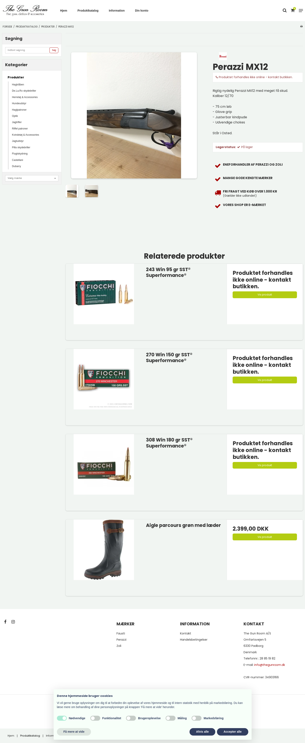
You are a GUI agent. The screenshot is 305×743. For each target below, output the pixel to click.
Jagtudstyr (18, 141)
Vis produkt (265, 294)
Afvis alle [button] (202, 731)
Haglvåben (18, 84)
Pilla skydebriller (21, 147)
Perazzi (121, 640)
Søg (54, 50)
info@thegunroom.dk (269, 665)
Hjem (63, 10)
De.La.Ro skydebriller (24, 90)
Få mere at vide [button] (74, 731)
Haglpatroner (19, 109)
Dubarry (16, 166)
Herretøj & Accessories (25, 97)
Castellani (17, 160)
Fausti (121, 633)
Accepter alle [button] (232, 731)
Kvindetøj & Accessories (25, 134)
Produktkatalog (88, 10)
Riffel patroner (20, 128)
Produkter (16, 77)
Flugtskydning (20, 153)
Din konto (141, 10)
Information (117, 10)
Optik (15, 116)
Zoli (119, 646)
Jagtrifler (17, 122)
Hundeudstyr (19, 103)
